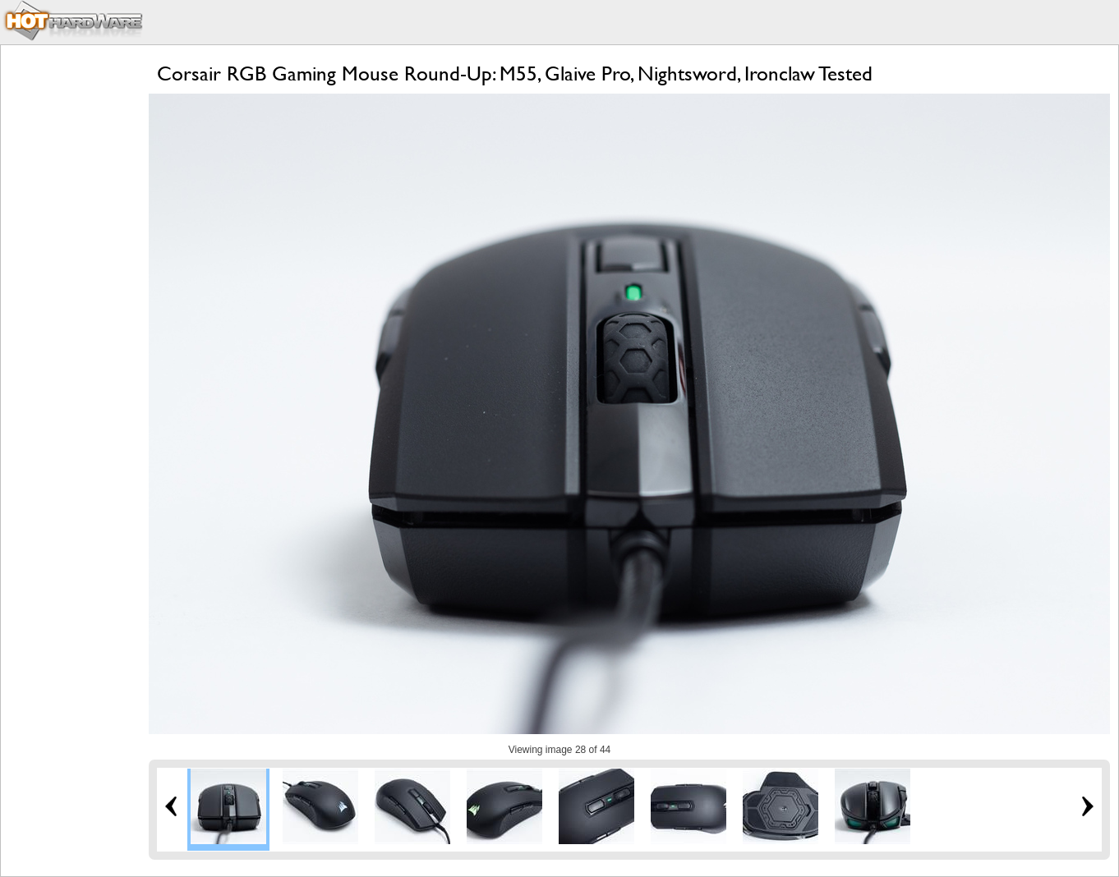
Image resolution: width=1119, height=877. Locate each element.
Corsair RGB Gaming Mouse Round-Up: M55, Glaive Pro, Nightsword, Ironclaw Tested (515, 73)
